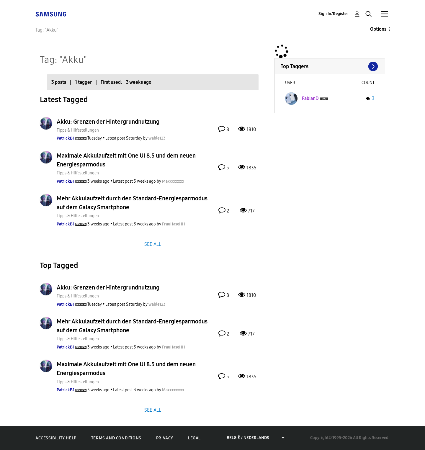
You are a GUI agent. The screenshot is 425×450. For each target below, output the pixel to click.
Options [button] (378, 29)
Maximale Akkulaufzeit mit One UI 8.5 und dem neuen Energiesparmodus (126, 160)
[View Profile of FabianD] (310, 98)
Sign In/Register (333, 13)
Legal (194, 438)
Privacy (164, 438)
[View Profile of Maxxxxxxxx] (173, 181)
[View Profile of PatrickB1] (65, 138)
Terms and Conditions (116, 438)
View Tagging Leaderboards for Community (330, 66)
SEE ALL (152, 244)
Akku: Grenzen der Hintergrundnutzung (108, 121)
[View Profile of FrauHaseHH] (173, 224)
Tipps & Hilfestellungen (78, 130)
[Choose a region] (255, 438)
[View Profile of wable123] (157, 138)
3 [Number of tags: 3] (373, 98)
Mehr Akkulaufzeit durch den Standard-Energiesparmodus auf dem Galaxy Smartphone (132, 203)
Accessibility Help (55, 438)
